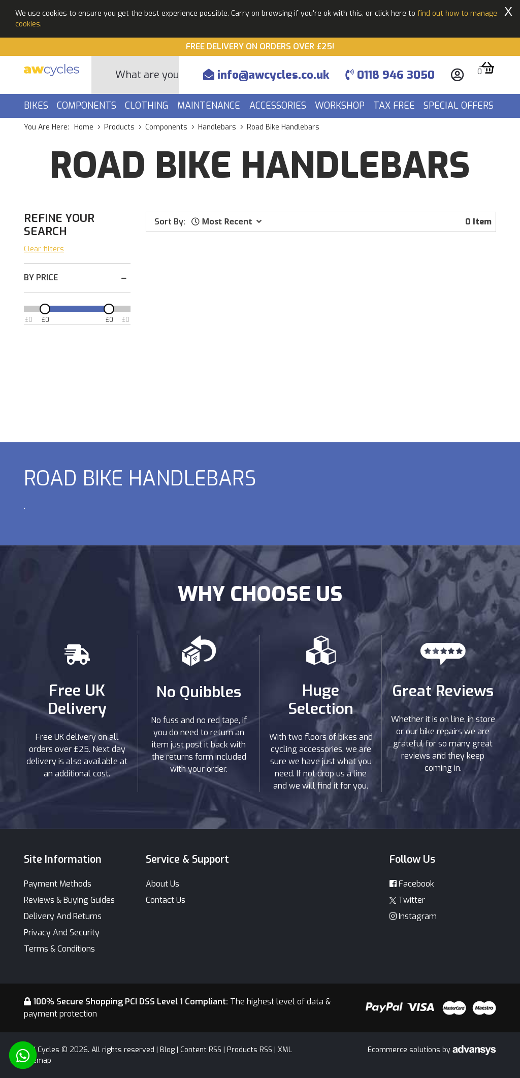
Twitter (407, 900)
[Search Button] (103, 75)
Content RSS (200, 1050)
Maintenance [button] (210, 106)
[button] (226, 221)
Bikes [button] (37, 106)
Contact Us (165, 900)
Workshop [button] (341, 106)
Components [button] (88, 106)
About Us (162, 883)
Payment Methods (57, 883)
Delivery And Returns (63, 916)
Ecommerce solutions (405, 1050)
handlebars (217, 127)
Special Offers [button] (460, 106)
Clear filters (44, 249)
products (119, 127)
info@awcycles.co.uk (266, 75)
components (166, 127)
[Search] (147, 75)
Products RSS (249, 1050)
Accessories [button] (279, 106)
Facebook (411, 883)
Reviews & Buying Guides (69, 900)
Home (83, 127)
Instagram (413, 916)
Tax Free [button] (395, 106)
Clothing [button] (148, 106)
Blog (167, 1050)
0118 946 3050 (390, 75)
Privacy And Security (62, 932)
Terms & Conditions (59, 948)
